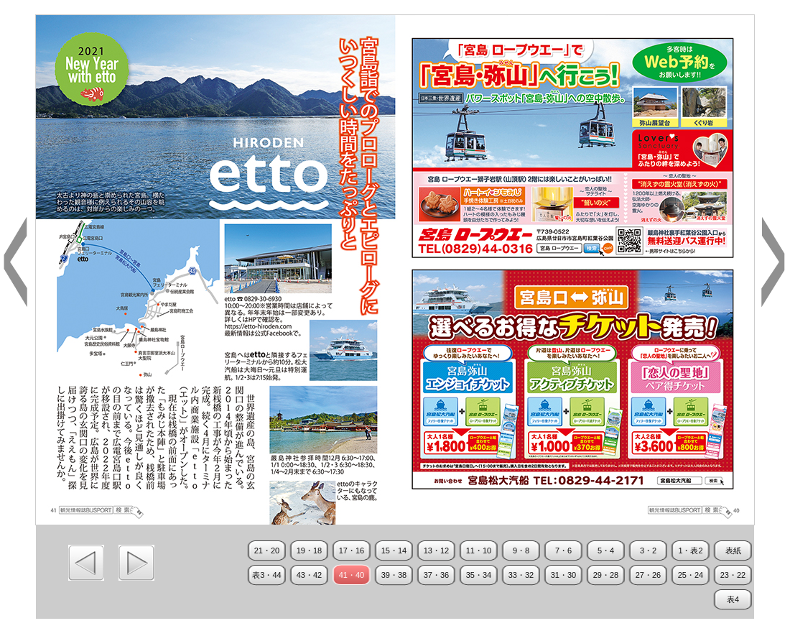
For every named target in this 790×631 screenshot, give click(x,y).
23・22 (732, 575)
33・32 (521, 575)
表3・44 (266, 575)
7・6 (563, 550)
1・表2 (690, 550)
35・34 (478, 575)
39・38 (393, 575)
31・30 (563, 575)
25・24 (690, 575)
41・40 (351, 575)
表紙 (733, 550)
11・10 (478, 550)
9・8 (521, 550)
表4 (733, 599)
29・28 (605, 575)
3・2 (648, 550)
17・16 (351, 550)
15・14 (393, 550)
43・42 (309, 575)
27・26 (648, 575)
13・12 (436, 550)
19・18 (309, 550)
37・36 (436, 575)
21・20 (266, 550)
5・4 (606, 550)
